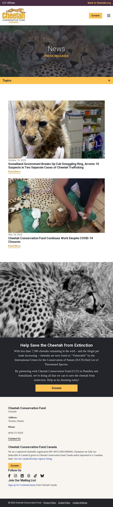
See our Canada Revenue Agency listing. (33, 458)
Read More (14, 171)
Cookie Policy (64, 503)
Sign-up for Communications (22, 485)
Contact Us (14, 438)
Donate (96, 15)
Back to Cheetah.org (99, 2)
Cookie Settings (80, 503)
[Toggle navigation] (109, 15)
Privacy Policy (49, 503)
